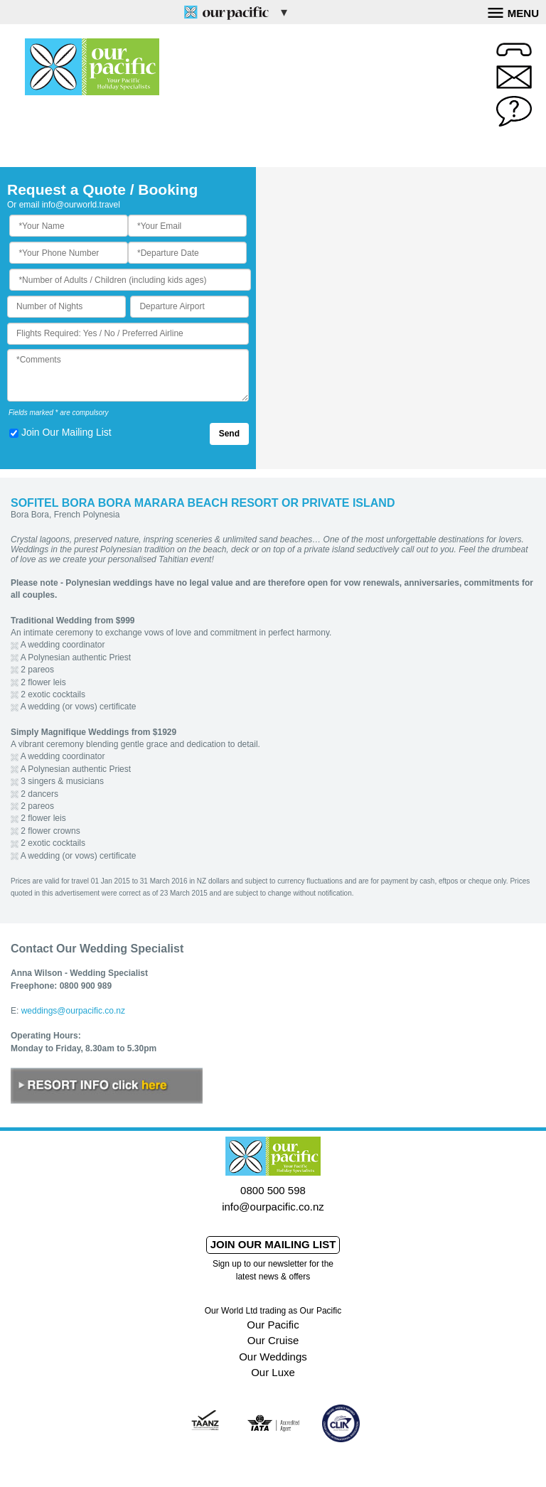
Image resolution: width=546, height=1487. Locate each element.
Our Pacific (273, 1325)
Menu (513, 11)
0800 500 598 (273, 1190)
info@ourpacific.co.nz (273, 1207)
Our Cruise (273, 1340)
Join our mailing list (273, 1244)
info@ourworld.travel (81, 205)
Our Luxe (273, 1372)
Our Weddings (273, 1357)
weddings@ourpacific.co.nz (73, 1011)
